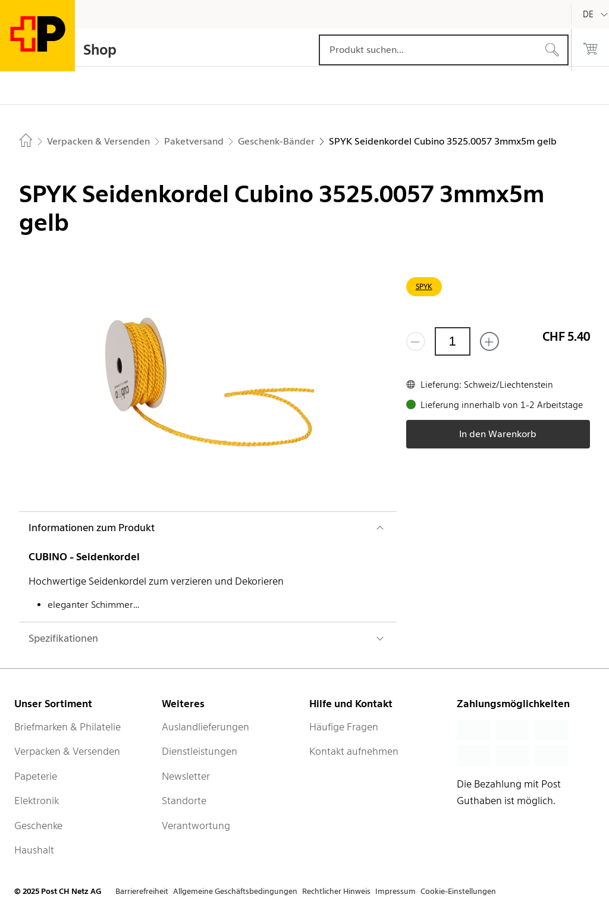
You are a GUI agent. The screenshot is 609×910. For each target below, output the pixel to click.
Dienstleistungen (199, 751)
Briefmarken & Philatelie (67, 727)
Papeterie (35, 776)
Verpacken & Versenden (67, 751)
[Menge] (452, 341)
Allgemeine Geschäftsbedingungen (235, 891)
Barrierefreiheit (141, 891)
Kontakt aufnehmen (353, 751)
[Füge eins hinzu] (489, 341)
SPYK (424, 286)
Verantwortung (196, 825)
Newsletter (186, 776)
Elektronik (36, 801)
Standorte (184, 801)
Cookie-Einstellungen (458, 891)
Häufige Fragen (343, 727)
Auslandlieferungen (205, 727)
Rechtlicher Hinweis (336, 891)
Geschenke (38, 825)
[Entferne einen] (415, 341)
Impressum (395, 891)
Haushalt (34, 850)
